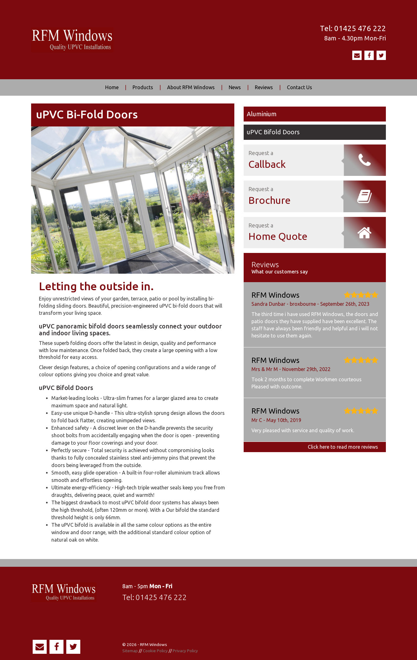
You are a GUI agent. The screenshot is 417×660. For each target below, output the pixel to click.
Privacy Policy (185, 650)
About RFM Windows (191, 87)
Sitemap (130, 650)
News (235, 87)
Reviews (264, 87)
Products (143, 87)
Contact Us (299, 87)
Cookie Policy (155, 650)
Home (112, 87)
